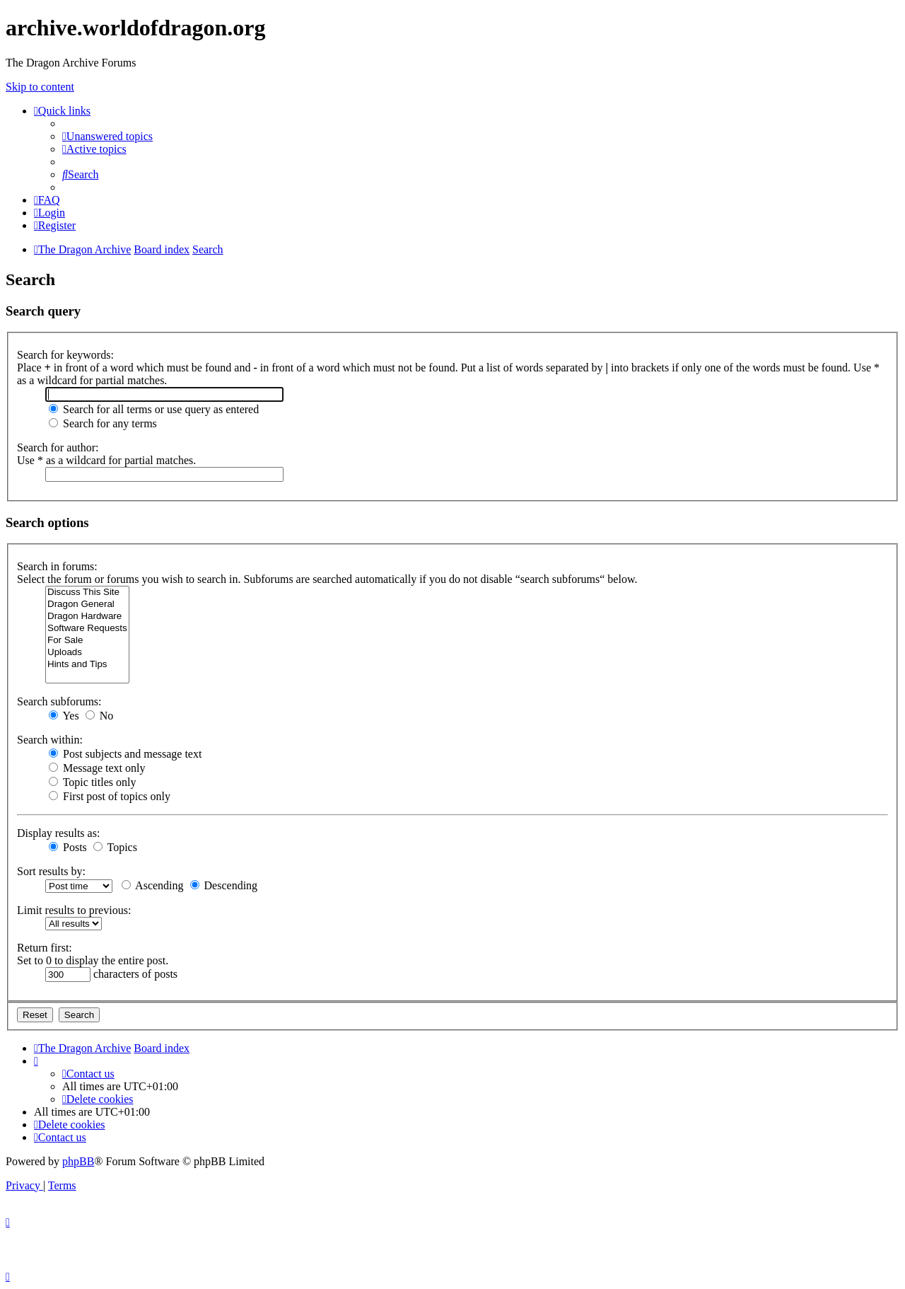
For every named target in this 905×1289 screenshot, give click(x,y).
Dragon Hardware (87, 617)
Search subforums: (59, 701)
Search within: (50, 740)
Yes (64, 716)
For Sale (87, 641)
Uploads (87, 653)
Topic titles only (92, 782)
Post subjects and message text (125, 754)
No (100, 716)
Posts (68, 847)
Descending (224, 885)
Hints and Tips (87, 665)
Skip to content (40, 87)
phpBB (78, 1161)
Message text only (97, 768)
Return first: (44, 948)
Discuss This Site (87, 592)
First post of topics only (109, 796)
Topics (115, 847)
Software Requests (87, 629)
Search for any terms (103, 423)
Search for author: (58, 447)
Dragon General (87, 605)
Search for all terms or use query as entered (154, 409)
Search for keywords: (65, 355)
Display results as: (58, 833)
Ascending (153, 885)
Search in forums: (57, 566)
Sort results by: (51, 871)
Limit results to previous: (74, 910)
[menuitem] (107, 136)
